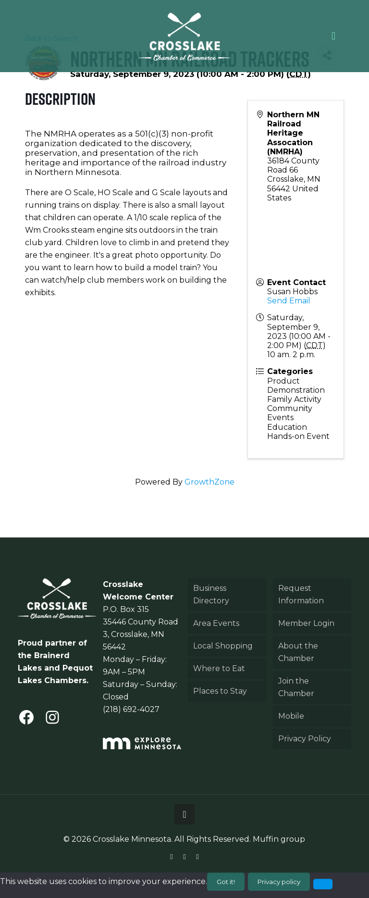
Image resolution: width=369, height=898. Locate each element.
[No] (322, 884)
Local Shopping (223, 645)
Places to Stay (220, 691)
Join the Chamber (296, 687)
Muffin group (279, 839)
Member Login (306, 623)
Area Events (216, 623)
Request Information (301, 594)
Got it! (226, 882)
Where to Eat (219, 668)
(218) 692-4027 (131, 709)
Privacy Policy (304, 738)
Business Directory (211, 594)
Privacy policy (279, 882)
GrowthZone (209, 481)
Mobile (291, 716)
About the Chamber (298, 652)
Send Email (288, 300)
